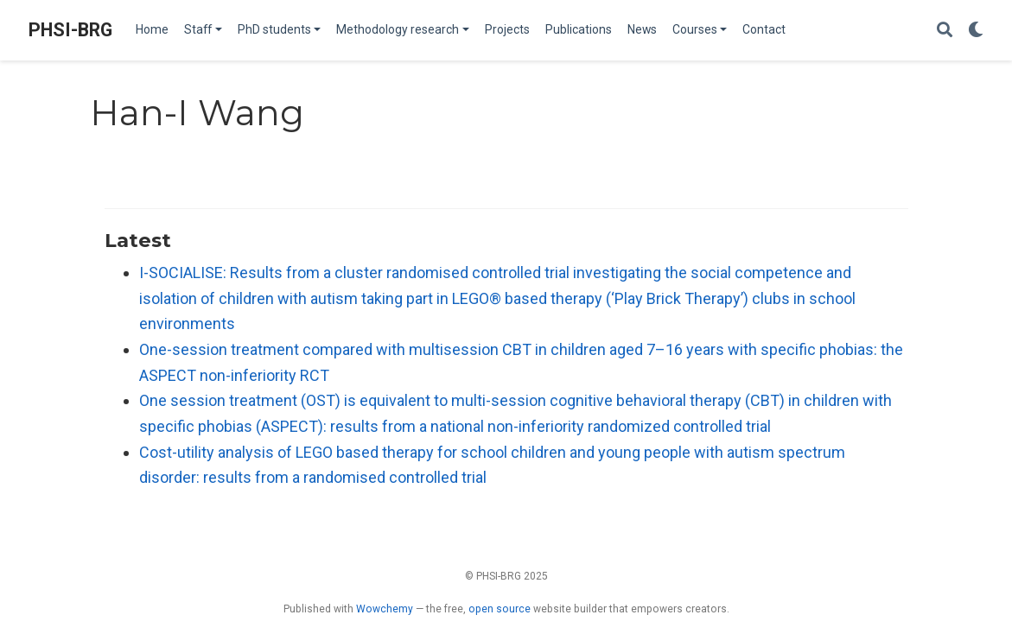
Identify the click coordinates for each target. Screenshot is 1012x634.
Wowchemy (384, 609)
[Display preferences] (975, 31)
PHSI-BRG (70, 30)
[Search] (944, 31)
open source (499, 609)
